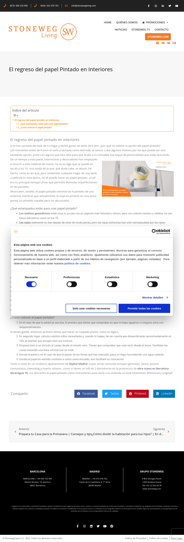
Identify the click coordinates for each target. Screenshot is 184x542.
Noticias (121, 29)
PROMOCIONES (157, 22)
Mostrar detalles (152, 297)
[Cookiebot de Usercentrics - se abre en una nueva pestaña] (154, 231)
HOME (107, 22)
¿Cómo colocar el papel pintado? (36, 127)
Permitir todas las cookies (144, 308)
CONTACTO (162, 29)
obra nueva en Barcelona (153, 368)
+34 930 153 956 (44, 478)
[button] (86, 394)
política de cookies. (78, 263)
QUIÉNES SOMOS (126, 22)
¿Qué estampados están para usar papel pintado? (44, 124)
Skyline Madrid (78, 364)
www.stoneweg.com (152, 488)
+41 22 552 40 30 (154, 485)
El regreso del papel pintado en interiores (37, 120)
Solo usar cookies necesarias (91, 308)
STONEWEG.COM (158, 36)
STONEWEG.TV (141, 29)
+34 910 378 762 (99, 478)
